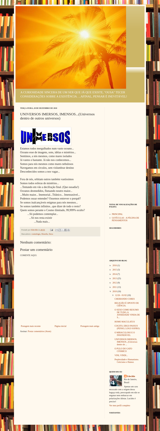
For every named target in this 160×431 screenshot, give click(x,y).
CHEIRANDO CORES (125, 299)
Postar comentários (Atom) (39, 331)
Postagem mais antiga (89, 326)
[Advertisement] (124, 153)
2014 (115, 274)
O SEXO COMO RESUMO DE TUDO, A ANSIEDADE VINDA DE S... (127, 314)
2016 (115, 265)
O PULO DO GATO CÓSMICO (123, 349)
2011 (115, 287)
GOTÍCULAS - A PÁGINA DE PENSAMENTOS (125, 219)
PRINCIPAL (117, 214)
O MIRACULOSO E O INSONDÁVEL (125, 333)
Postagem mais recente (31, 326)
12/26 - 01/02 (121, 295)
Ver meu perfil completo (119, 405)
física (51, 234)
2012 (115, 283)
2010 (115, 291)
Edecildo (131, 376)
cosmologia (35, 234)
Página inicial (60, 326)
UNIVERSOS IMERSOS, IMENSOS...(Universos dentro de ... (126, 342)
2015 (115, 270)
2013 (115, 278)
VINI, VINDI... (121, 355)
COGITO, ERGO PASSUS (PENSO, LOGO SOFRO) (127, 327)
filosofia (44, 234)
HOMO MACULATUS (125, 322)
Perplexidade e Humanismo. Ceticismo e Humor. (127, 360)
